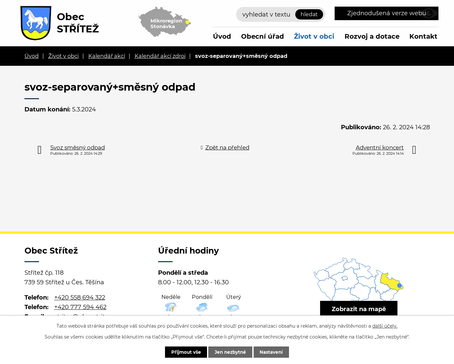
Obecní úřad (262, 36)
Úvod (222, 36)
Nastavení (274, 352)
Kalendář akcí (106, 56)
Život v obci (314, 36)
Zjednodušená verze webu (386, 13)
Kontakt (423, 36)
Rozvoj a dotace (372, 36)
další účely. (384, 325)
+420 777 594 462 (80, 307)
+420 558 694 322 (79, 297)
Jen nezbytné (230, 352)
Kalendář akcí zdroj (160, 56)
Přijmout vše (183, 352)
